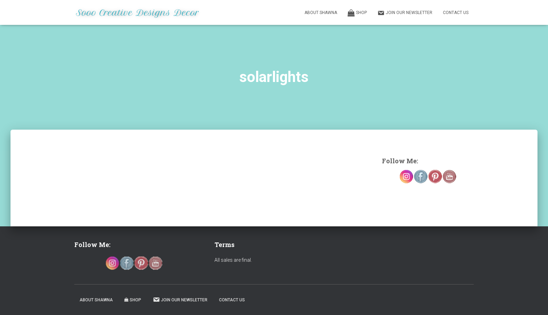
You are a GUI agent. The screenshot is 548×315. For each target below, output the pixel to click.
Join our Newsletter (404, 12)
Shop (357, 12)
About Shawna (320, 12)
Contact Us (455, 12)
